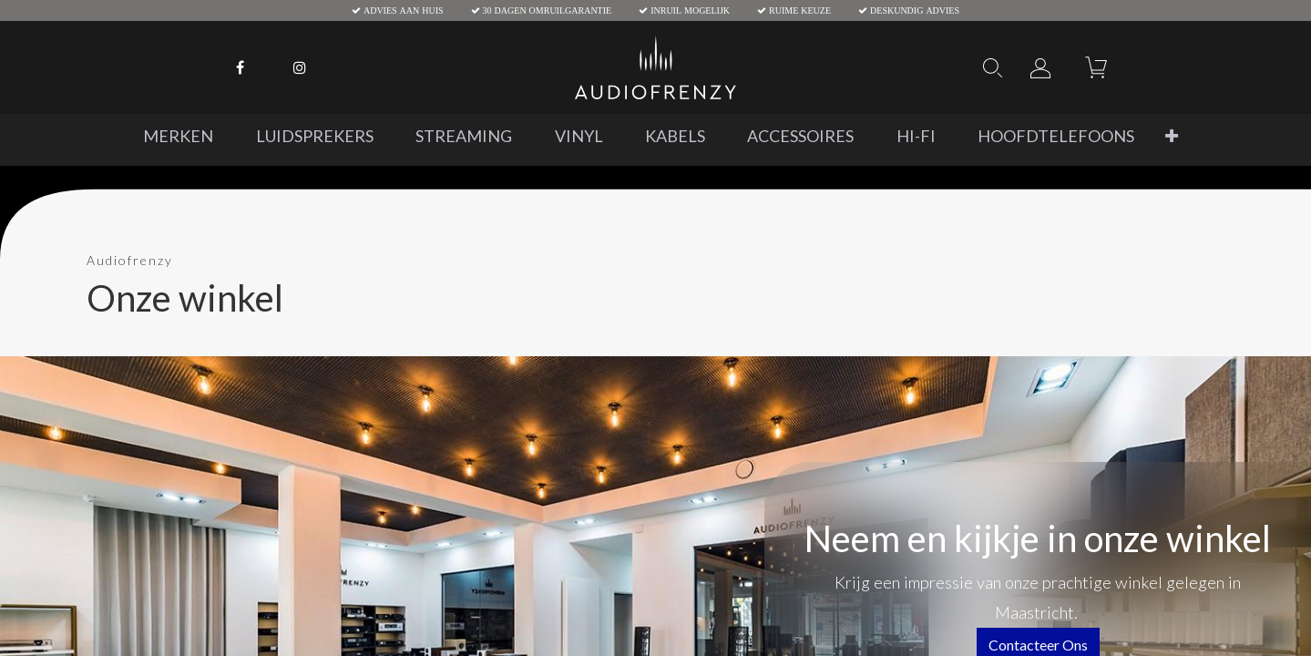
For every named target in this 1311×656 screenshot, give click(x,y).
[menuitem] (178, 136)
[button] (1171, 136)
